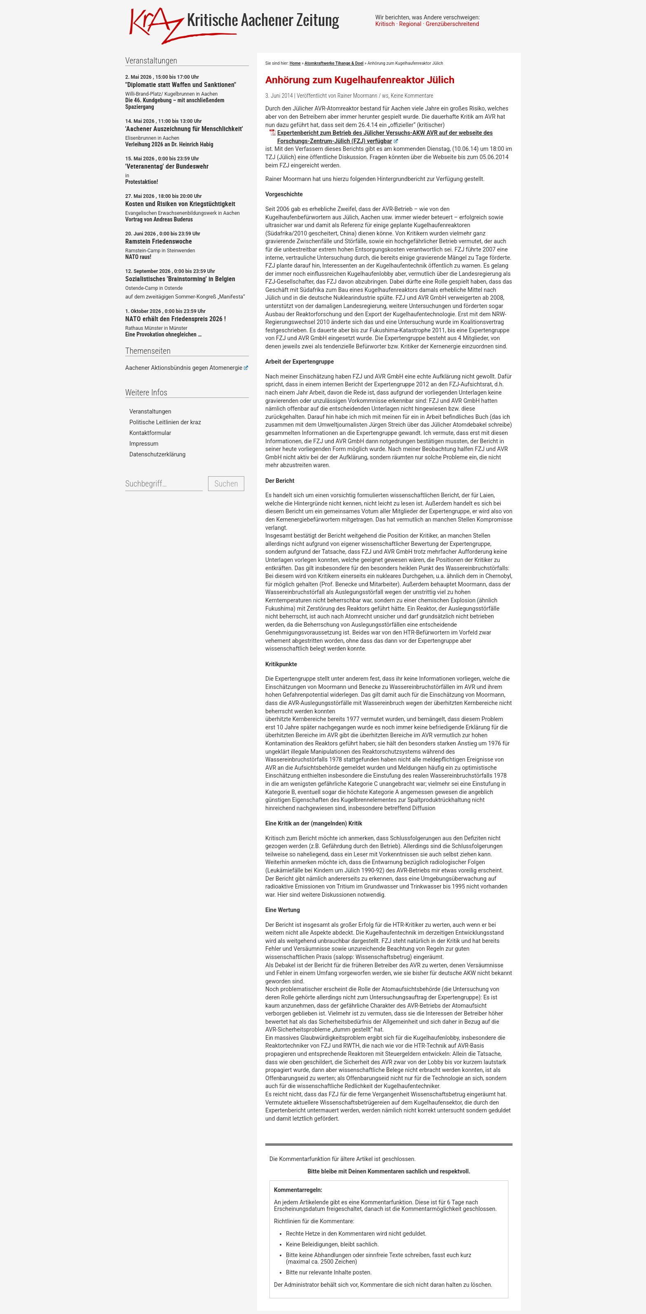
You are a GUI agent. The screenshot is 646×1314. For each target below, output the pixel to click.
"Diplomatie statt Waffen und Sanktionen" (180, 84)
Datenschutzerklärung (157, 454)
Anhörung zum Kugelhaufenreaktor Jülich (359, 80)
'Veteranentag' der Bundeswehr (166, 166)
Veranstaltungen (150, 411)
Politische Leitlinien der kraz (165, 422)
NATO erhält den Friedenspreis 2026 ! (175, 318)
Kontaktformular (150, 433)
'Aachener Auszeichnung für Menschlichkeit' (184, 128)
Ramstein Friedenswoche (158, 241)
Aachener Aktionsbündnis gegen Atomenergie (186, 367)
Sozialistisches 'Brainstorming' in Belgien (180, 278)
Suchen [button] (226, 484)
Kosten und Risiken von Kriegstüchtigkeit (180, 203)
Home (295, 63)
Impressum (143, 443)
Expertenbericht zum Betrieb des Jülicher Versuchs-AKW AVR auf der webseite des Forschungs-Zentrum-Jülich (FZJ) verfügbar (385, 136)
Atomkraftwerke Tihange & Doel (333, 63)
